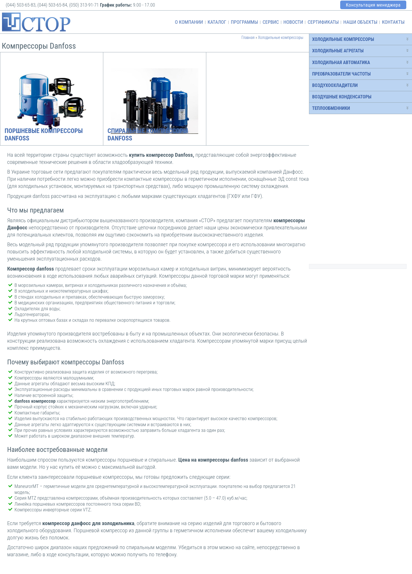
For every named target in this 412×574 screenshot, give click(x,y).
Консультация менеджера (373, 5)
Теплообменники (331, 108)
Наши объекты (360, 22)
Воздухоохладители (335, 85)
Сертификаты (323, 22)
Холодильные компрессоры (343, 39)
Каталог (216, 22)
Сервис (271, 22)
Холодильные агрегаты (338, 50)
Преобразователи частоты (341, 74)
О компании (189, 22)
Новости (293, 22)
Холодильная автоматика (341, 62)
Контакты (393, 22)
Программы (244, 22)
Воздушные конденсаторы (341, 97)
